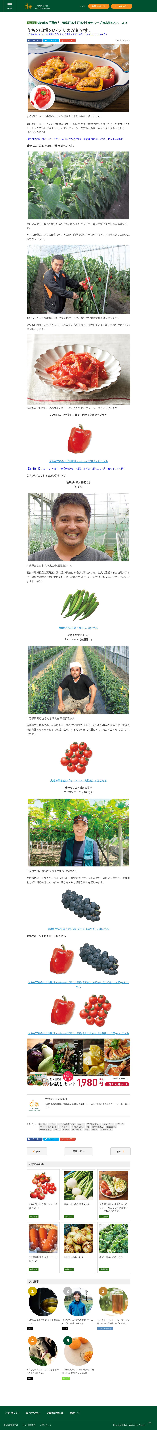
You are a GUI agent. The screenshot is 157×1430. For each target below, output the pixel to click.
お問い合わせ (45, 1425)
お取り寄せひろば (55, 1413)
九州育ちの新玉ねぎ (73, 1257)
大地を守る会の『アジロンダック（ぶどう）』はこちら (78, 929)
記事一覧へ (78, 1151)
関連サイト (75, 1413)
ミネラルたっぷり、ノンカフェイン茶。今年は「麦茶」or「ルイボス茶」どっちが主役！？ (113, 1323)
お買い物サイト (99, 6)
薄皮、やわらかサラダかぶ (77, 1204)
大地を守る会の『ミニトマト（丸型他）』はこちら (78, 780)
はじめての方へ (122, 6)
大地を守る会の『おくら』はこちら (78, 628)
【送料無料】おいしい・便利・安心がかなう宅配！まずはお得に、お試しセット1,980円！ (67, 34)
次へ (120, 1151)
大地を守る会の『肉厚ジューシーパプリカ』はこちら (78, 461)
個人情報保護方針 (10, 1425)
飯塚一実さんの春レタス (111, 1257)
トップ (82, 6)
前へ (36, 1151)
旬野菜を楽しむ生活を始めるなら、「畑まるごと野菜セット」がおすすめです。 (113, 1207)
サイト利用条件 (29, 1425)
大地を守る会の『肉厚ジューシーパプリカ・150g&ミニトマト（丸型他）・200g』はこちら (78, 1033)
